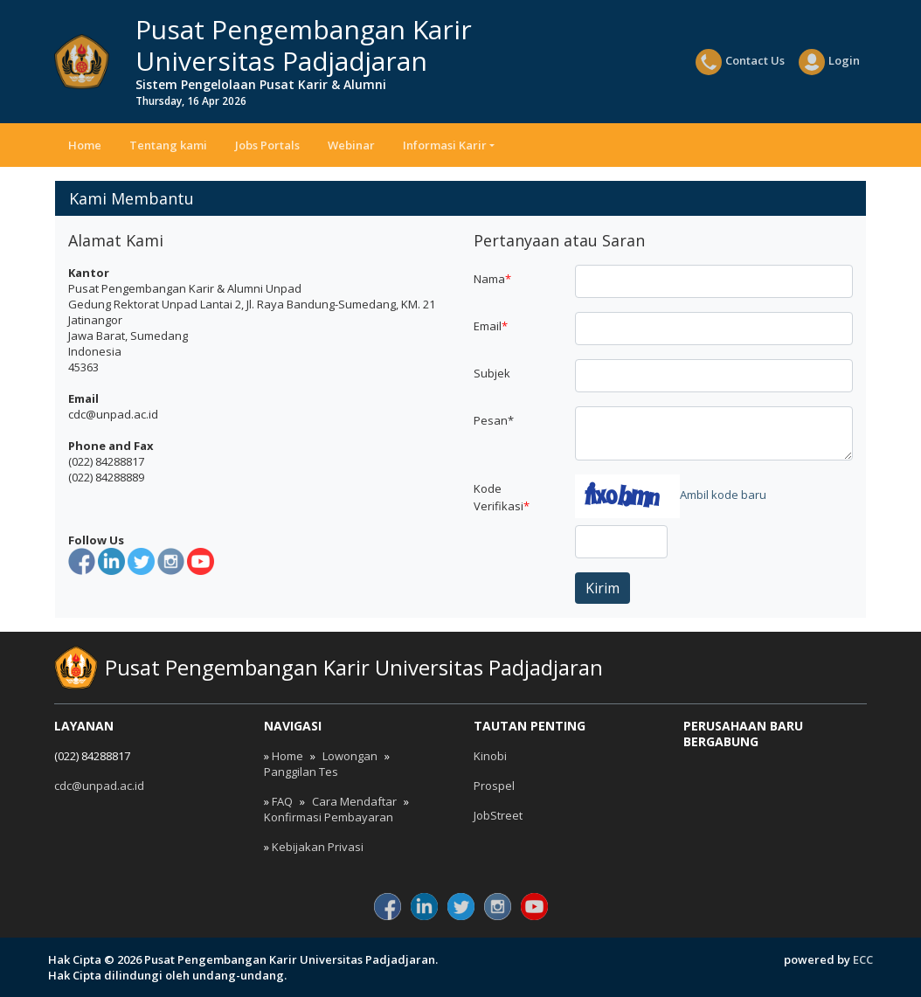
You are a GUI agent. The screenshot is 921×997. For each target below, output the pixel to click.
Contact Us (740, 62)
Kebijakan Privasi (318, 847)
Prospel (494, 785)
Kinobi (490, 756)
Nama (492, 279)
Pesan (494, 420)
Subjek (492, 373)
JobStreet (498, 815)
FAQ (282, 801)
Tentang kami (168, 145)
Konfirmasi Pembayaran (328, 817)
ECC (863, 959)
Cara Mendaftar (354, 801)
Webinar (351, 145)
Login (829, 62)
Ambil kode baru (723, 494)
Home (84, 145)
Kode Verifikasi (502, 497)
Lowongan (349, 756)
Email (491, 326)
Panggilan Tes (301, 771)
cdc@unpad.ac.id (99, 785)
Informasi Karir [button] (445, 145)
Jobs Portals (267, 145)
